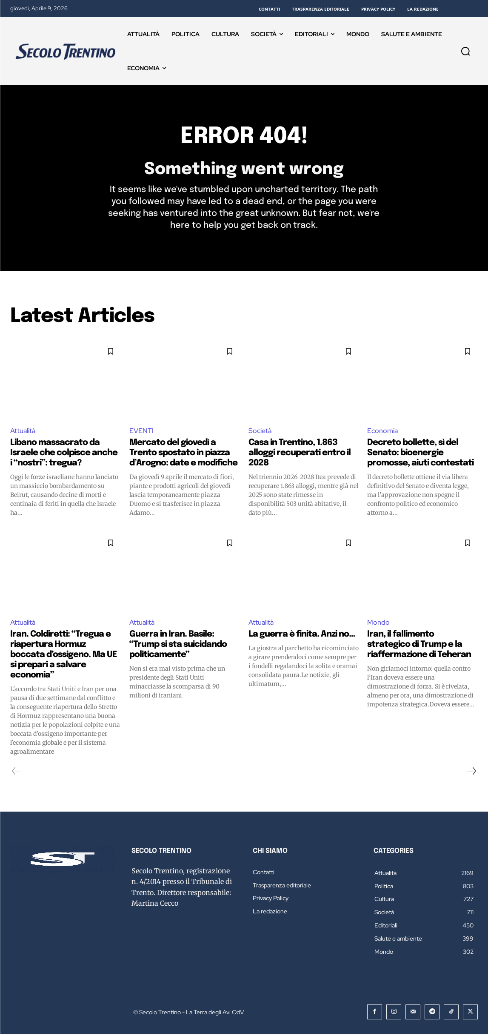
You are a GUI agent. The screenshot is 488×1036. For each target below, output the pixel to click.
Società (259, 432)
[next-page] (471, 772)
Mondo (378, 623)
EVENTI (141, 432)
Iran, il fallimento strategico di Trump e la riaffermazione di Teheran (419, 646)
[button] (465, 51)
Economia (382, 432)
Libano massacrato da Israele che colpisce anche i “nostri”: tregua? (63, 454)
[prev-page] (16, 772)
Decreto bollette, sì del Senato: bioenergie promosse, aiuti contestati (420, 454)
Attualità (22, 432)
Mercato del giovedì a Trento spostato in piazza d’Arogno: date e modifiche (183, 454)
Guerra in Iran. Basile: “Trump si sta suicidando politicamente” (178, 646)
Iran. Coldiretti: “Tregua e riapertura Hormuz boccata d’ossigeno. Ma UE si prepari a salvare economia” (63, 656)
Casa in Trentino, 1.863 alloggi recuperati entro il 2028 (299, 454)
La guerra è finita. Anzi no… (301, 635)
